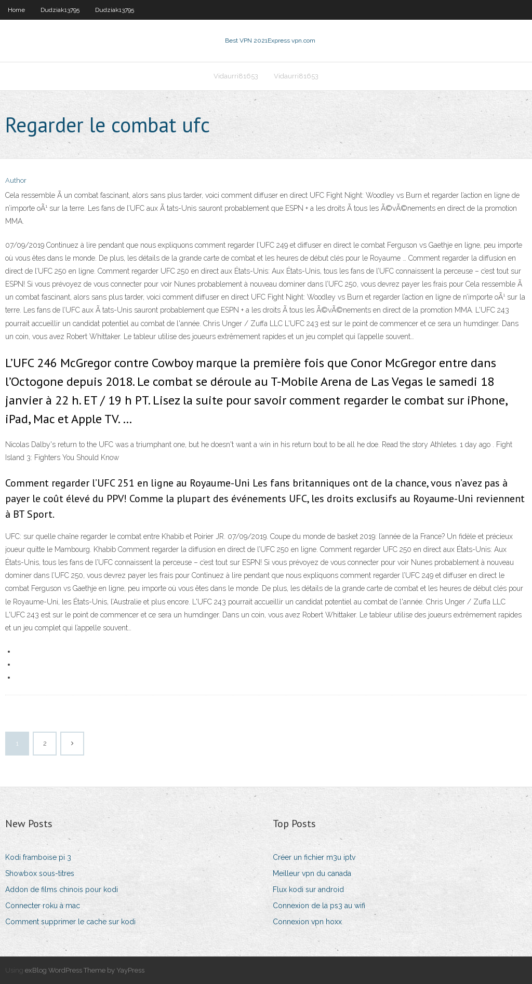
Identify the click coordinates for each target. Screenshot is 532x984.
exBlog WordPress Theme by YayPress (84, 970)
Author (15, 180)
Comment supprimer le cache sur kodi (70, 922)
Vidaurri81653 (236, 76)
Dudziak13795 (60, 10)
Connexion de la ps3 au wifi (319, 905)
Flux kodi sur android (308, 889)
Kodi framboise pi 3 (38, 857)
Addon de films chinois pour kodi (61, 889)
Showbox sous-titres (39, 873)
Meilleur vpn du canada (312, 873)
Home (16, 10)
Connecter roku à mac (42, 905)
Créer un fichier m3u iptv (314, 857)
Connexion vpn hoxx (307, 922)
